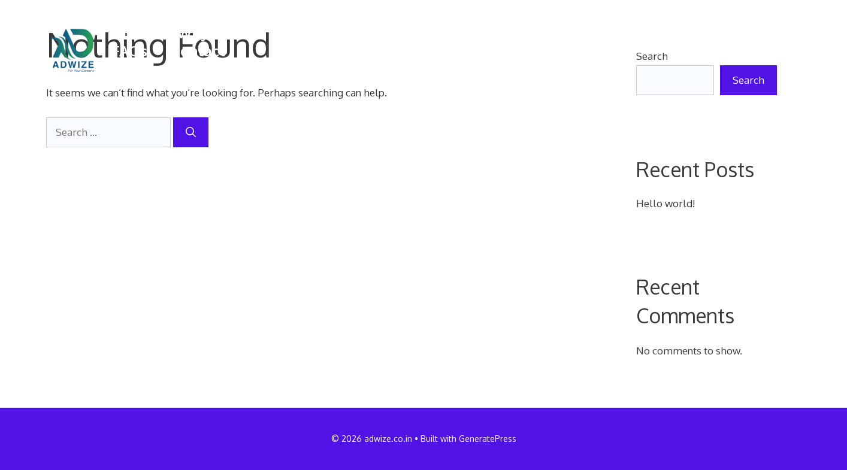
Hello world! (665, 203)
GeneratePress (487, 438)
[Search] (190, 132)
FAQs (129, 51)
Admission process (681, 33)
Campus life (445, 33)
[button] (119, 69)
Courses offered (326, 33)
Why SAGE (213, 33)
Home (132, 33)
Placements (551, 33)
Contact (198, 51)
